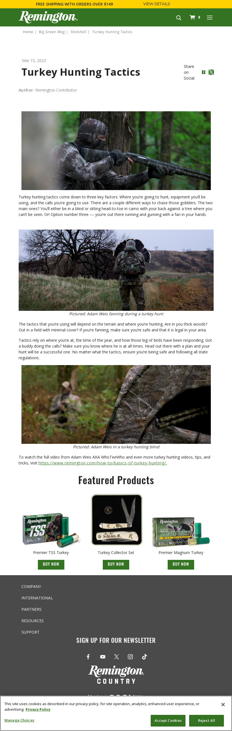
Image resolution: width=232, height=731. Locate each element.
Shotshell (78, 31)
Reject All (206, 720)
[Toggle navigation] (210, 17)
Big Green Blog (52, 31)
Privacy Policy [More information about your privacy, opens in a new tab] (38, 709)
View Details (156, 4)
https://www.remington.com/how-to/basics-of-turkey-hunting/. (102, 463)
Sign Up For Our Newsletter (116, 641)
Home (28, 31)
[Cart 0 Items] (194, 17)
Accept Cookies (168, 720)
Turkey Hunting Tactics (112, 31)
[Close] (223, 704)
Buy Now (51, 565)
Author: (27, 90)
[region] (116, 713)
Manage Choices (19, 720)
